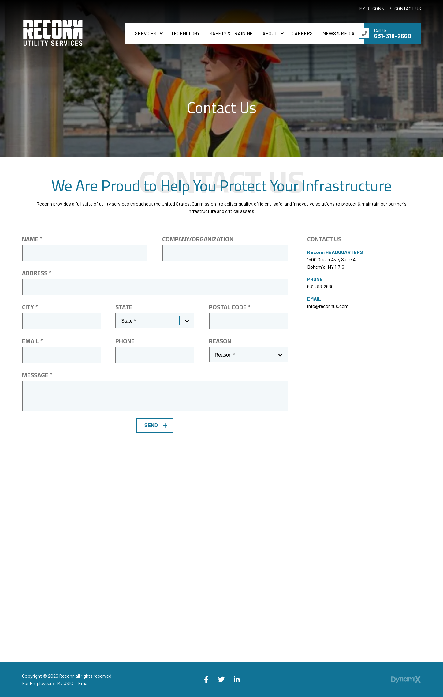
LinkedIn (236, 679)
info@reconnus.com (327, 306)
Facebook (206, 679)
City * (30, 307)
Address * (36, 273)
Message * (37, 375)
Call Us (392, 33)
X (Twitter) (221, 679)
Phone (125, 341)
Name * (32, 239)
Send (151, 425)
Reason (220, 341)
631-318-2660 (320, 286)
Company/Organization (197, 239)
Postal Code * (229, 307)
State (123, 307)
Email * (32, 341)
